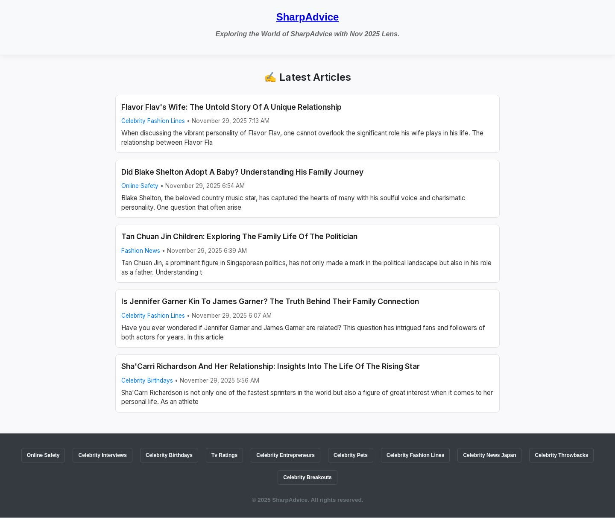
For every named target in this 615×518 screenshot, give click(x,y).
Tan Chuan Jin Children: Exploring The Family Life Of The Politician (239, 236)
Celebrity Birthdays (147, 380)
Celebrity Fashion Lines (153, 120)
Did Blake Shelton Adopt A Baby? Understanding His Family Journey (242, 171)
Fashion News (140, 250)
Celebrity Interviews (102, 455)
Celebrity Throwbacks (561, 455)
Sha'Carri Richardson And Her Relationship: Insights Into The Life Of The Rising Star (270, 366)
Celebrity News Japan (489, 455)
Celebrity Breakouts (307, 477)
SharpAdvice (307, 17)
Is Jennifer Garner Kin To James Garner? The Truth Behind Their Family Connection (270, 301)
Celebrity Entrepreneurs (285, 455)
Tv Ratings (224, 455)
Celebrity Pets (351, 455)
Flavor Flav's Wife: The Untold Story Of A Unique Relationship (231, 106)
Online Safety (139, 185)
